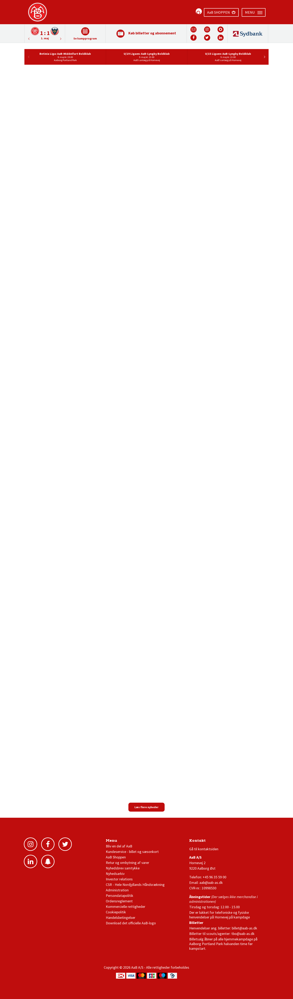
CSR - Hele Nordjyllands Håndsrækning (135, 884)
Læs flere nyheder (146, 807)
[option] (45, 33)
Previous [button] (61, 39)
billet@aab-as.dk (244, 928)
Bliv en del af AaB (119, 846)
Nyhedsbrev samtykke (123, 868)
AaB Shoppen (116, 857)
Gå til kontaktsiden (203, 849)
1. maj (45, 38)
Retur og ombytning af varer (127, 862)
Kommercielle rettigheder (125, 906)
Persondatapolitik (119, 895)
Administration (117, 890)
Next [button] (29, 39)
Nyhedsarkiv (115, 873)
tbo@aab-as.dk (243, 933)
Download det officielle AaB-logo (131, 923)
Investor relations (119, 879)
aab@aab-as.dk (211, 882)
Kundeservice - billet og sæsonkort (132, 851)
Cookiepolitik (116, 912)
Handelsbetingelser (120, 917)
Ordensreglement (119, 901)
